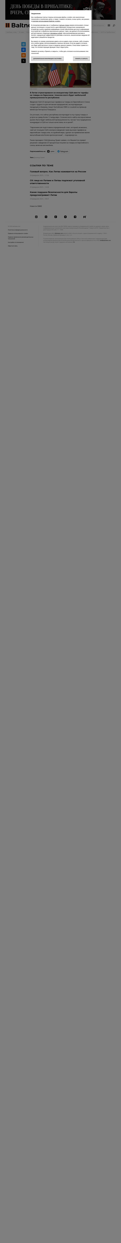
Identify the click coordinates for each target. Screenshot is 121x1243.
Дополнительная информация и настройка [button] (47, 58)
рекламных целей (56, 33)
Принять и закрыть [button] (81, 58)
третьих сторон (64, 25)
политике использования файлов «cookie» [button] (46, 21)
